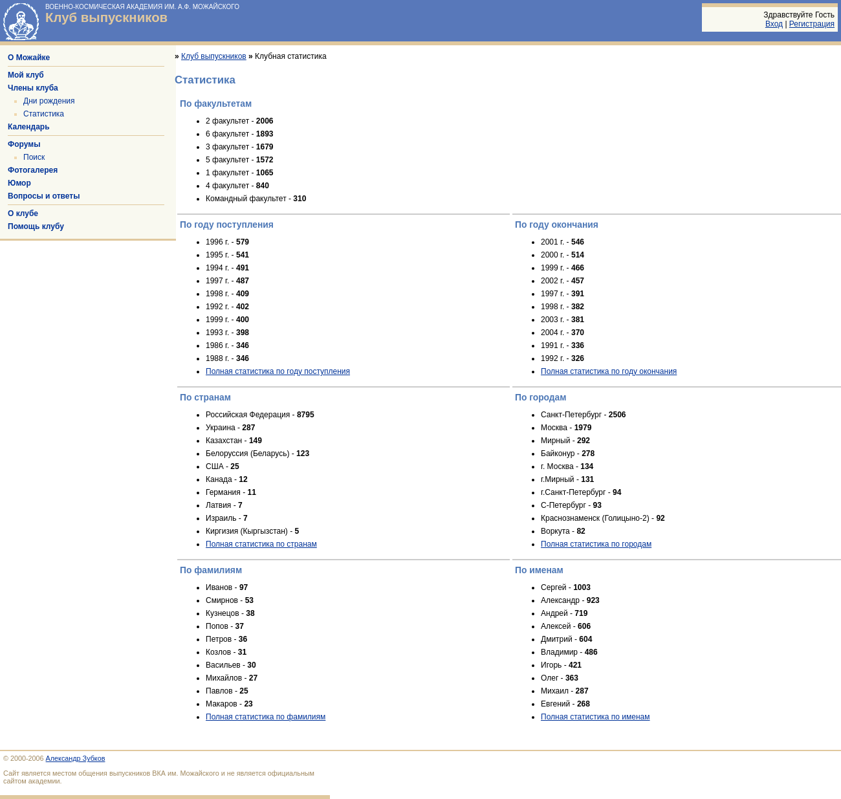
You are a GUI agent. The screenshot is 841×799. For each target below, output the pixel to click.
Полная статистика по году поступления (278, 371)
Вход (774, 23)
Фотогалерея (33, 170)
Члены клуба (33, 88)
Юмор (19, 183)
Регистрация (812, 23)
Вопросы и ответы (44, 196)
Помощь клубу (36, 226)
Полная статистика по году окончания (609, 371)
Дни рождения (49, 100)
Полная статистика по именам (595, 716)
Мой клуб (26, 75)
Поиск (34, 157)
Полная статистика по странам (261, 544)
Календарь (29, 126)
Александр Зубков (75, 758)
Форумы (24, 144)
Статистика (43, 113)
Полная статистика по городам (596, 544)
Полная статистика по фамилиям (265, 716)
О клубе (23, 213)
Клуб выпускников (106, 17)
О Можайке (29, 57)
